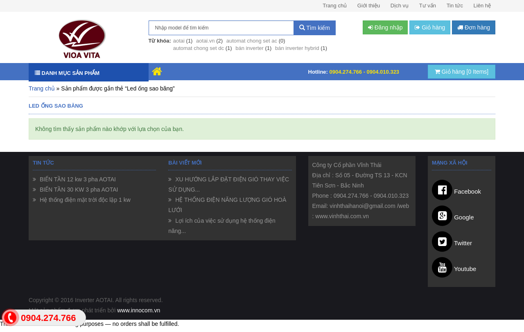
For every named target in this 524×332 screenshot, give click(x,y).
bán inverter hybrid (297, 48)
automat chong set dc (198, 48)
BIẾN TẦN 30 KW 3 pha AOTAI (78, 189)
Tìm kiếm (314, 28)
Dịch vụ (400, 5)
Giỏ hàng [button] (430, 27)
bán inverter (249, 48)
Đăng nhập (385, 27)
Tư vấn (427, 5)
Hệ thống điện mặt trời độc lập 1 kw (84, 199)
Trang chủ (335, 5)
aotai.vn (205, 41)
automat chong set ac (251, 41)
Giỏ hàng (462, 71)
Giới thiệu (368, 5)
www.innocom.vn (138, 310)
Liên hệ (482, 5)
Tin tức (455, 5)
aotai (179, 41)
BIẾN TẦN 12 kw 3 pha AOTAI (77, 179)
